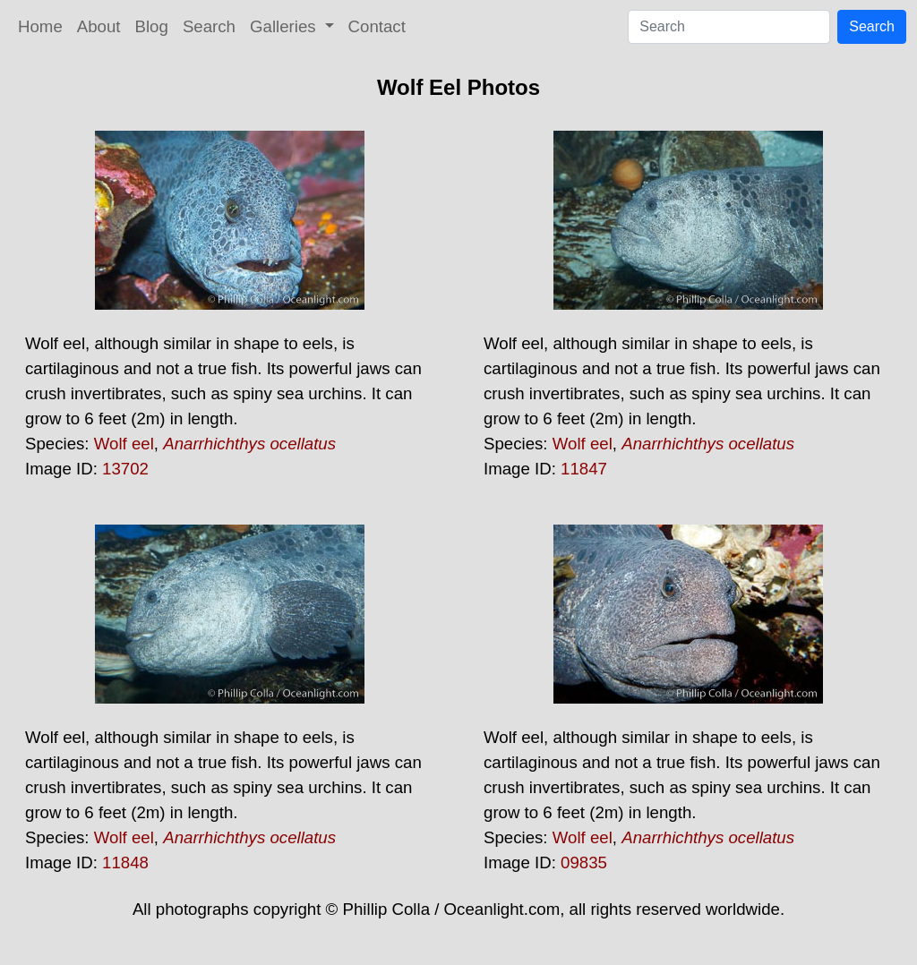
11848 (125, 862)
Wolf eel (124, 443)
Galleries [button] (285, 26)
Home (40, 26)
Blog (151, 26)
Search (209, 26)
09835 (584, 862)
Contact (377, 26)
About (99, 26)
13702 (125, 468)
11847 (584, 468)
